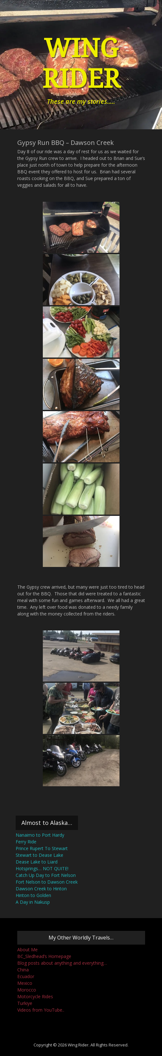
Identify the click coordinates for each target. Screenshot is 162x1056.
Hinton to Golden (33, 895)
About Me (27, 950)
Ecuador (25, 976)
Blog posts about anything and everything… (62, 963)
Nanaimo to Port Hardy (40, 835)
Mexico (24, 983)
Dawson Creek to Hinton (41, 889)
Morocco (26, 990)
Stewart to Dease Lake (39, 855)
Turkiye (24, 1003)
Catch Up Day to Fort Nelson (46, 875)
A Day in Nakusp (33, 902)
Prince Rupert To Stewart (42, 848)
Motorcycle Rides (35, 996)
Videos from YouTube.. (40, 1010)
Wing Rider (78, 1045)
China (23, 970)
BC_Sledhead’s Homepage (44, 956)
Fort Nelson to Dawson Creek (47, 882)
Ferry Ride (26, 842)
